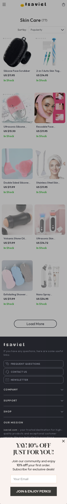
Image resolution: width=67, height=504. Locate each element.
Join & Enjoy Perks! (33, 491)
